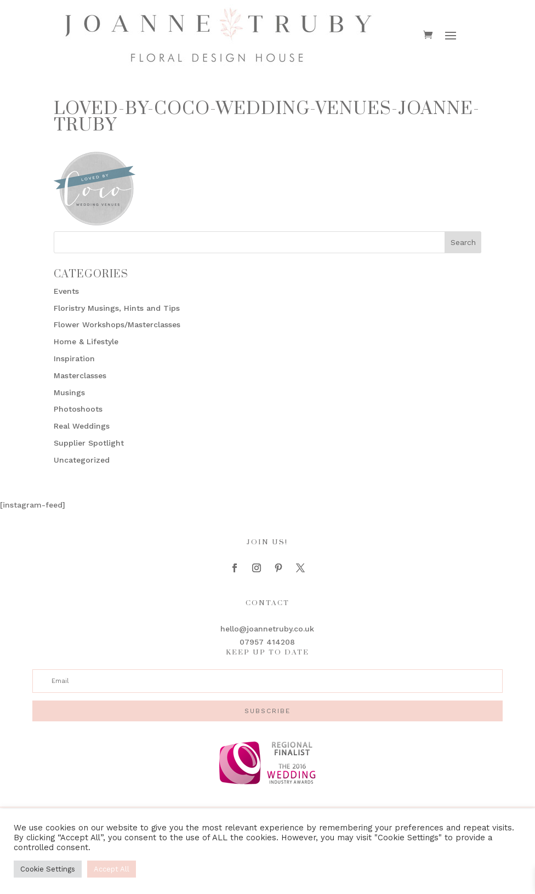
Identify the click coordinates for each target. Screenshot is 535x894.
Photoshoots (78, 409)
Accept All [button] (111, 869)
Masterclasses (80, 375)
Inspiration (74, 358)
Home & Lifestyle (86, 341)
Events (66, 291)
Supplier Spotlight (89, 443)
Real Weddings (82, 426)
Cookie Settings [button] (47, 869)
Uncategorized (82, 459)
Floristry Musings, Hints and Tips (117, 308)
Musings (69, 392)
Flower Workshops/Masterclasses (117, 324)
